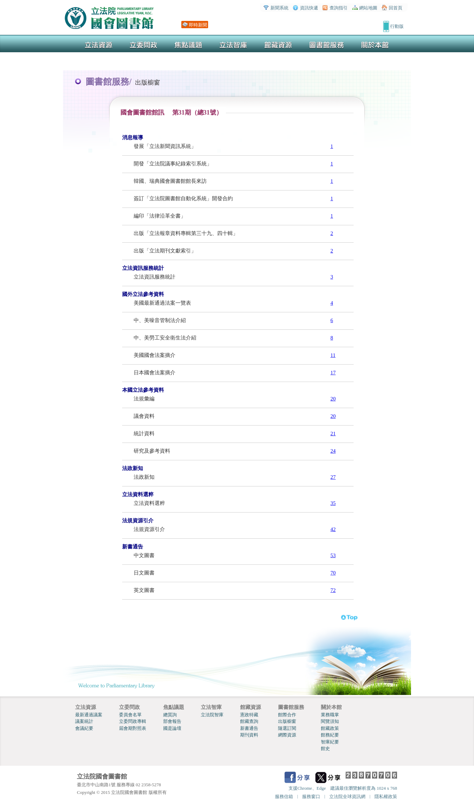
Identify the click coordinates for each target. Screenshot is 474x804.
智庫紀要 (330, 741)
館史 (325, 748)
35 (333, 503)
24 (333, 451)
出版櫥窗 (287, 721)
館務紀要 (330, 734)
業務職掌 (330, 714)
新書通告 (249, 728)
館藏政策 (330, 728)
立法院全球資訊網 (347, 796)
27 (333, 477)
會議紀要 (84, 728)
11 (333, 355)
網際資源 (287, 734)
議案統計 (84, 721)
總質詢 (170, 714)
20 (333, 398)
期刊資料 (249, 734)
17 (333, 372)
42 (333, 529)
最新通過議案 (88, 714)
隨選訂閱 (287, 728)
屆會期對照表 (132, 728)
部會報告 (172, 721)
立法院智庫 (212, 714)
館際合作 (287, 714)
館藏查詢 (249, 721)
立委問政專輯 (132, 721)
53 (333, 555)
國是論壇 (172, 728)
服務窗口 (311, 796)
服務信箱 (284, 796)
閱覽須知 (330, 721)
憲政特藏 (249, 714)
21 (333, 433)
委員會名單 (130, 714)
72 (333, 590)
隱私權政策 (385, 796)
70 (333, 573)
